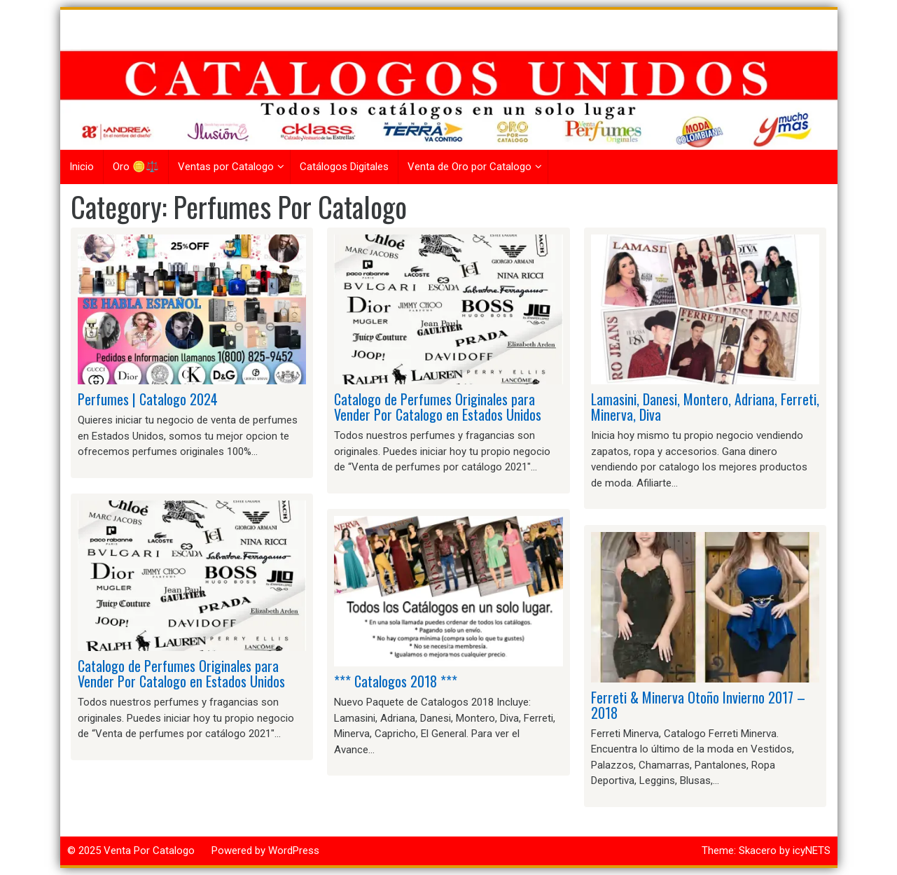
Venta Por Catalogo (149, 850)
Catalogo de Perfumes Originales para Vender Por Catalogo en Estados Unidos (181, 673)
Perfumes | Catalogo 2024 (148, 399)
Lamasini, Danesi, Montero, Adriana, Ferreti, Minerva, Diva (705, 406)
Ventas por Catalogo (226, 166)
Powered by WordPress (265, 850)
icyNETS (811, 850)
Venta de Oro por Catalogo (469, 166)
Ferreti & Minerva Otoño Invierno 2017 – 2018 (698, 705)
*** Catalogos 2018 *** (395, 681)
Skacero (758, 850)
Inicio (81, 166)
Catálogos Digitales (344, 166)
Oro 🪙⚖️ (136, 166)
